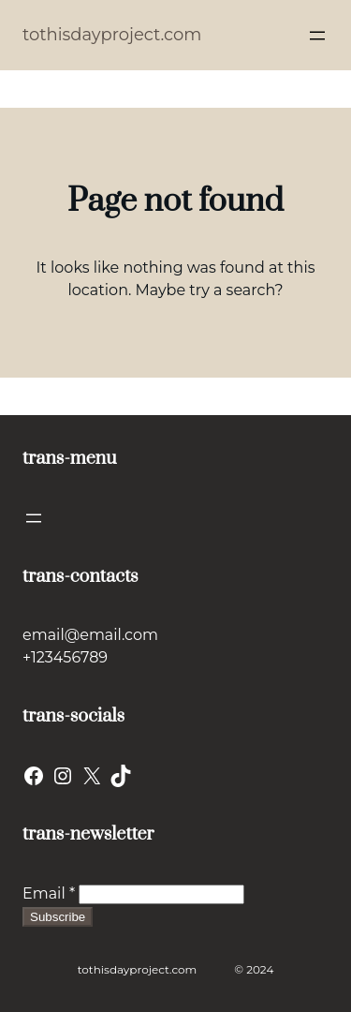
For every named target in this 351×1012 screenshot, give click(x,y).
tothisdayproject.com (111, 34)
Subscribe (57, 917)
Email (48, 893)
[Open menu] (317, 35)
